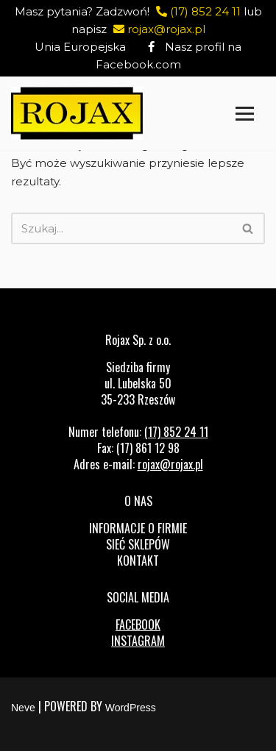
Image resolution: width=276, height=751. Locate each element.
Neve (23, 707)
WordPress (130, 707)
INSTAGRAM (138, 640)
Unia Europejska (80, 47)
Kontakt (138, 560)
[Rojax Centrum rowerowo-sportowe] (77, 113)
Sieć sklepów (138, 544)
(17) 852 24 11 (196, 11)
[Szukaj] (121, 228)
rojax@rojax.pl (157, 29)
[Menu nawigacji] (244, 113)
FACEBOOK (138, 624)
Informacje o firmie (138, 528)
